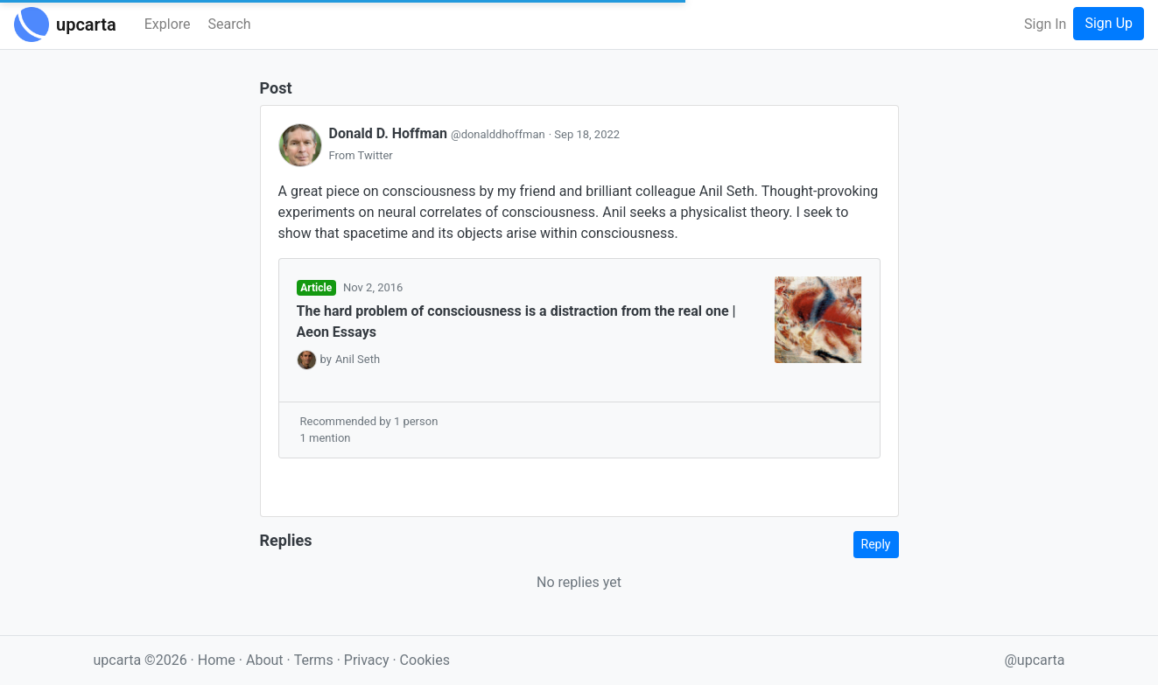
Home (216, 660)
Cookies (425, 660)
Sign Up (1108, 23)
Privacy (368, 660)
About (265, 660)
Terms (315, 660)
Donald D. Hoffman (439, 133)
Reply (876, 544)
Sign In (1045, 24)
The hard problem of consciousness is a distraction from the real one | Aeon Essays (516, 321)
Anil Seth (357, 359)
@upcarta (1035, 660)
